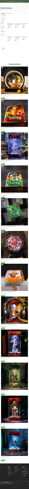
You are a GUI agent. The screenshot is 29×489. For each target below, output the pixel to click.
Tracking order (9, 468)
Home (1, 9)
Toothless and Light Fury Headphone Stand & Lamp (9, 324)
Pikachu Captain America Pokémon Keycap (7, 193)
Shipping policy (9, 472)
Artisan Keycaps (3, 15)
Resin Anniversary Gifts (2, 22)
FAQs (15, 472)
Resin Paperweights (3, 31)
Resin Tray (2, 33)
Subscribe (26, 483)
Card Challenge (25, 0)
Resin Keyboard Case (3, 28)
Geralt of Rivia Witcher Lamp (5, 456)
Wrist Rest (2, 35)
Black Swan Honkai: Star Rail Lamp (6, 160)
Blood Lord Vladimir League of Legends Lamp (8, 423)
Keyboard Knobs (3, 19)
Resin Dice (2, 25)
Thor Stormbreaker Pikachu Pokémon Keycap (8, 127)
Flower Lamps (17, 0)
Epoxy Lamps (3, 17)
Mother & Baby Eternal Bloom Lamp (6, 94)
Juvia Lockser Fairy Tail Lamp (5, 357)
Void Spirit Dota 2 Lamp (4, 390)
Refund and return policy (11, 473)
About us (16, 468)
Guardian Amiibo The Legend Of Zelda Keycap (8, 226)
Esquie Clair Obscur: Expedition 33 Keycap (7, 291)
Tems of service (10, 469)
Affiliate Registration (17, 469)
